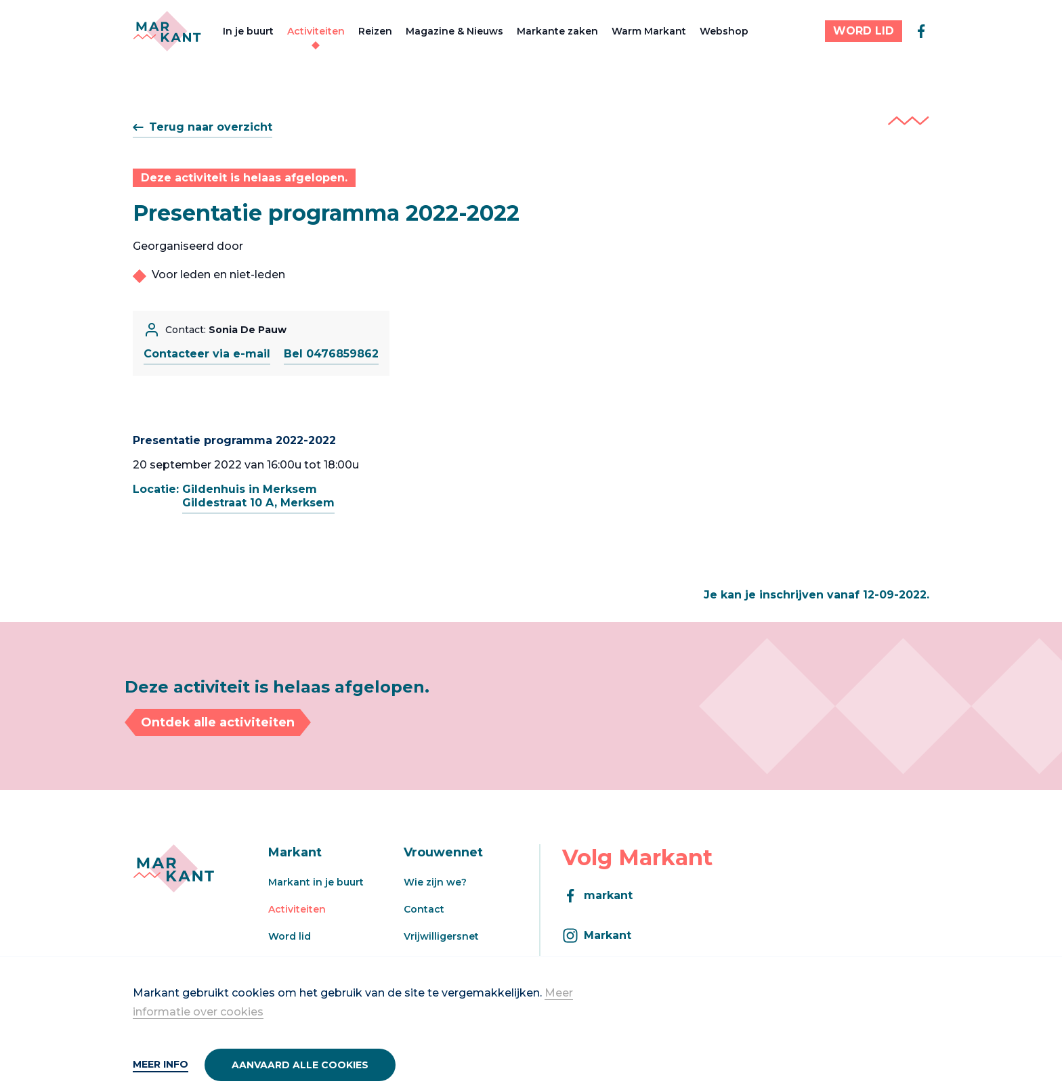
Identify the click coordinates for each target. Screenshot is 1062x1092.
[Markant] (167, 31)
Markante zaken (557, 31)
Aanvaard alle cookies (300, 1065)
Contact (424, 909)
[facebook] (921, 31)
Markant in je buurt (316, 882)
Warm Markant (649, 31)
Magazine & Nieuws (454, 31)
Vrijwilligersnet (441, 936)
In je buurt (248, 31)
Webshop (724, 31)
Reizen (375, 31)
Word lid (289, 936)
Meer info (160, 1064)
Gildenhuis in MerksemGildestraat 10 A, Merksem (258, 496)
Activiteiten (316, 31)
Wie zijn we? (435, 882)
